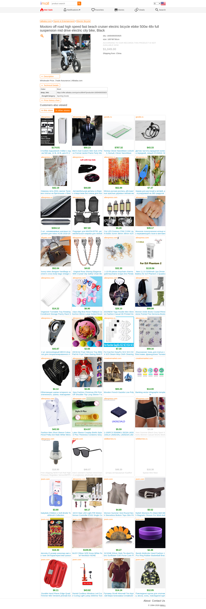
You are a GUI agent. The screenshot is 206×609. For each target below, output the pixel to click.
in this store (47, 110)
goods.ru (108, 117)
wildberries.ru (110, 439)
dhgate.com (46, 237)
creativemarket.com (112, 358)
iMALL (163, 605)
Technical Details (50, 85)
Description (47, 76)
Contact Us (158, 600)
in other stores (63, 110)
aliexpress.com (79, 117)
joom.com (45, 479)
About (147, 600)
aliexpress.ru (46, 117)
